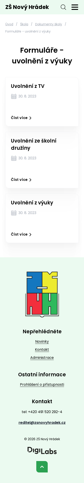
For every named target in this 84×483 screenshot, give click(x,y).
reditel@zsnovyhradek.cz (42, 422)
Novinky (42, 341)
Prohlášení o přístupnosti (42, 384)
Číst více (22, 118)
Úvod (9, 24)
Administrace (42, 357)
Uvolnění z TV (28, 86)
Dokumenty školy (48, 24)
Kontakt (42, 349)
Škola (24, 24)
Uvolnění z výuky (32, 202)
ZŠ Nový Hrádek (27, 7)
